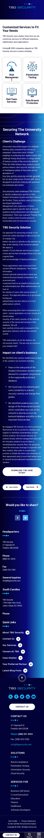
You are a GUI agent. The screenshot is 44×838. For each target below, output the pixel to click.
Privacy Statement (29, 821)
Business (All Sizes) (20, 791)
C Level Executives (19, 794)
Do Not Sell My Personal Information (22, 824)
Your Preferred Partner (15, 664)
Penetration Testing (20, 766)
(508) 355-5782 (9, 570)
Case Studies (10, 658)
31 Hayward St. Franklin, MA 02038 (19, 727)
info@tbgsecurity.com (11, 581)
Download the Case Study (22, 471)
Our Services (9, 645)
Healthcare (16, 806)
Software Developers (20, 810)
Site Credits (12, 821)
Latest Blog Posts (12, 670)
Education (15, 798)
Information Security (20, 769)
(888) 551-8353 (9, 559)
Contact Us (11, 835)
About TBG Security (13, 632)
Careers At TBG (11, 651)
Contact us (22, 707)
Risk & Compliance (19, 762)
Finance (14, 802)
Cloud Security (17, 773)
